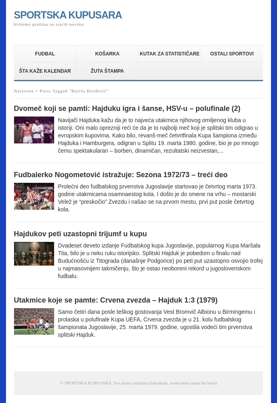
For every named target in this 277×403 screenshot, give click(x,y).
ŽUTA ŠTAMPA (107, 71)
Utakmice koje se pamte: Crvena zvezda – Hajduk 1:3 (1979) (116, 300)
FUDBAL (45, 54)
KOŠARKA (107, 54)
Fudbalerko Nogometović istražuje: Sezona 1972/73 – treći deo (121, 175)
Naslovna (24, 90)
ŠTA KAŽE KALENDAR (45, 71)
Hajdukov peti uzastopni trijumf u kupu (80, 234)
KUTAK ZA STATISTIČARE (170, 54)
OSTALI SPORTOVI (232, 54)
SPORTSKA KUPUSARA (68, 14)
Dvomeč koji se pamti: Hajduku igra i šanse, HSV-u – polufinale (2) (127, 108)
